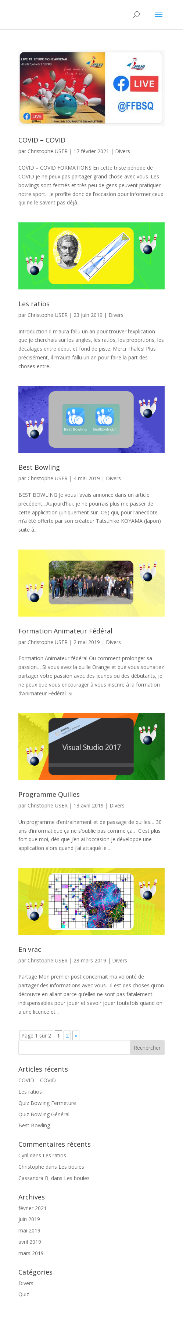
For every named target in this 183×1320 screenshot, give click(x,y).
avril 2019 (29, 1241)
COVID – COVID (41, 140)
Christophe (31, 1166)
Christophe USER (48, 151)
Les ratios (34, 303)
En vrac (29, 949)
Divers (122, 151)
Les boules (71, 1166)
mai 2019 (29, 1230)
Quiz (23, 1294)
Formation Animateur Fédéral (65, 630)
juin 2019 (29, 1219)
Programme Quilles (49, 794)
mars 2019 (31, 1253)
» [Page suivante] (76, 1035)
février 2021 (32, 1208)
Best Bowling (39, 467)
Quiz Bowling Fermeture (47, 1102)
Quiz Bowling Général (43, 1114)
